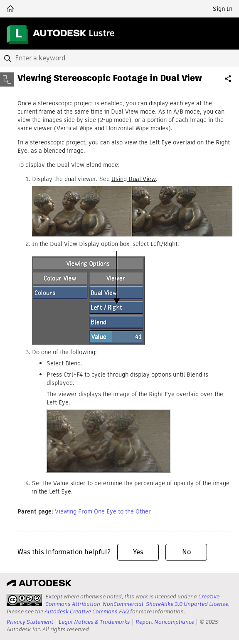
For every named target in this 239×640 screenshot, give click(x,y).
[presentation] (24, 600)
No (186, 552)
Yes (138, 552)
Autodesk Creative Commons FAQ (86, 611)
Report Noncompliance (165, 622)
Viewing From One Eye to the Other (103, 511)
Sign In (222, 9)
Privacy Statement (30, 622)
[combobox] (119, 58)
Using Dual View (133, 179)
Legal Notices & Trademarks (94, 622)
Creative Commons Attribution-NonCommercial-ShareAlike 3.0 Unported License (136, 600)
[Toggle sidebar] (7, 79)
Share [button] (228, 82)
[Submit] (8, 58)
